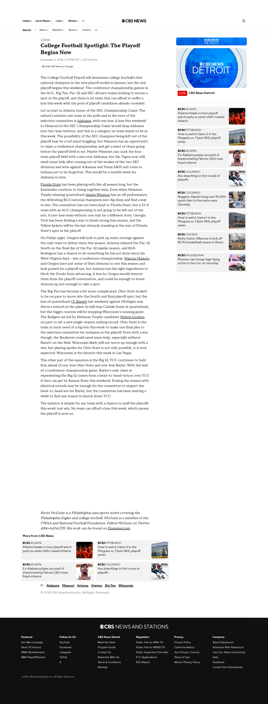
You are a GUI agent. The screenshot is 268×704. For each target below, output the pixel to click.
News (44, 30)
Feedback (218, 662)
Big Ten (110, 586)
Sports (73, 30)
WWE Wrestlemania (32, 652)
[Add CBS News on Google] (58, 67)
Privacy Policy (182, 642)
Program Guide (107, 647)
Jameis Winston (97, 195)
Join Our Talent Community (229, 652)
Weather (58, 30)
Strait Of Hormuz (31, 647)
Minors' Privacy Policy (187, 662)
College (45, 39)
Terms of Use (182, 657)
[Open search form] (243, 20)
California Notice (184, 647)
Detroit (27, 30)
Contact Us (104, 652)
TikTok (63, 657)
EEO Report (143, 662)
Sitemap (103, 667)
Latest (27, 21)
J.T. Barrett (79, 301)
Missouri (68, 586)
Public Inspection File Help (152, 652)
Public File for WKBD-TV (150, 647)
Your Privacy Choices (186, 652)
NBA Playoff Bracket (33, 657)
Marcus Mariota (136, 258)
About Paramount (223, 642)
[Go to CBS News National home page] (134, 21)
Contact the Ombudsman (228, 667)
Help (215, 657)
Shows (73, 21)
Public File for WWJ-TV (149, 642)
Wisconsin (125, 586)
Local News (44, 21)
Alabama (84, 121)
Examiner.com (119, 528)
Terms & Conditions (109, 662)
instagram (65, 652)
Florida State (51, 184)
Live (60, 21)
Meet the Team (107, 642)
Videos (86, 30)
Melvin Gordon (132, 317)
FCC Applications (146, 657)
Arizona (82, 586)
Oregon (96, 586)
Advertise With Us (108, 657)
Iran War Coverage (32, 642)
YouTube (64, 642)
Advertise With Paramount (228, 647)
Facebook (65, 647)
